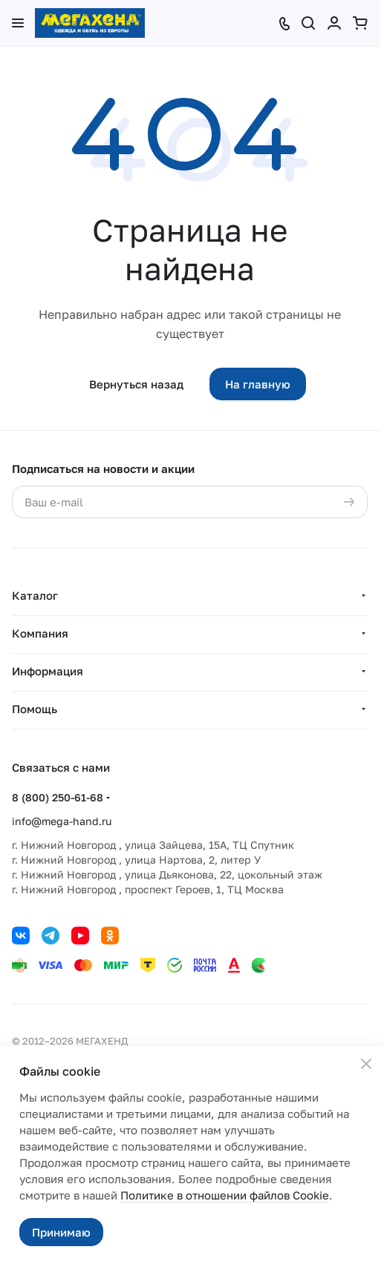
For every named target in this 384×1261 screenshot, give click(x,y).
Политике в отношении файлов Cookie (224, 1195)
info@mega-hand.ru (61, 821)
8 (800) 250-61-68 (57, 797)
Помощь (34, 708)
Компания (40, 633)
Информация (47, 671)
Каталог (35, 595)
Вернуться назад (136, 384)
